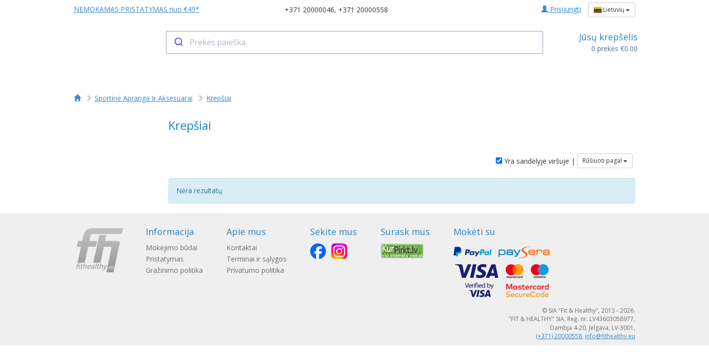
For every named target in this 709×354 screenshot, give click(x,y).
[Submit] (178, 42)
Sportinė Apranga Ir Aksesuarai (144, 98)
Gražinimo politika (174, 270)
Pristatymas (165, 259)
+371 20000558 (363, 9)
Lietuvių (612, 9)
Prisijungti (561, 9)
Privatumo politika (255, 270)
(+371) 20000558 (559, 336)
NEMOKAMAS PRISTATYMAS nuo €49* (136, 9)
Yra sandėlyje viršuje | (535, 161)
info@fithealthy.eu (610, 336)
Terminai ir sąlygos (256, 259)
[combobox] (355, 42)
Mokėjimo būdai (171, 247)
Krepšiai (218, 98)
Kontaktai (241, 247)
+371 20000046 (309, 9)
